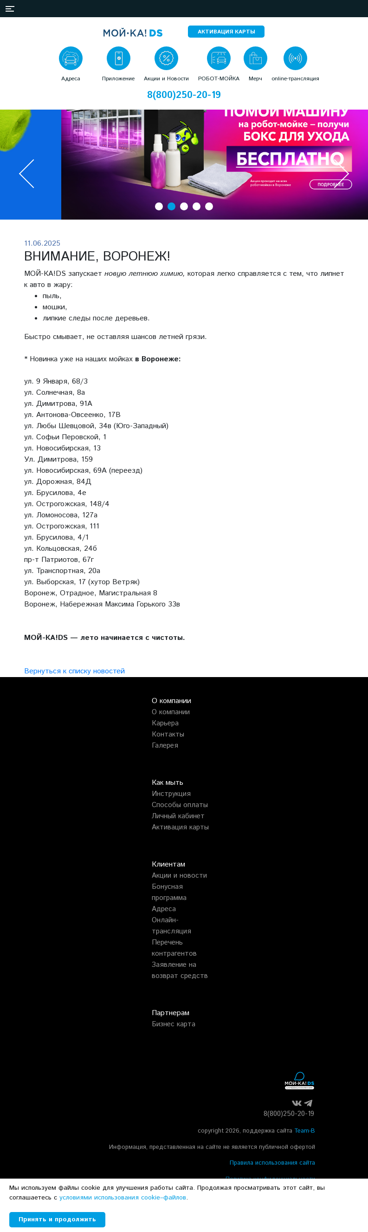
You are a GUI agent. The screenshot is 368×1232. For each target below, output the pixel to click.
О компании (171, 712)
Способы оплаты (180, 805)
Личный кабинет (178, 816)
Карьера (165, 723)
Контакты (168, 734)
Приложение (118, 79)
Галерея (165, 745)
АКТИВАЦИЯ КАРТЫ (226, 32)
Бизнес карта (173, 1024)
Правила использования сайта (272, 1163)
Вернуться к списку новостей (74, 671)
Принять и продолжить (57, 1219)
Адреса (70, 79)
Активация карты (180, 827)
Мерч (255, 79)
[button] (10, 8)
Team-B (304, 1131)
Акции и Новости (166, 79)
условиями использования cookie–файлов (122, 1197)
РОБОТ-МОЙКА (218, 79)
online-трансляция (295, 79)
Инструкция (171, 794)
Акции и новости (179, 875)
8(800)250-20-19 (184, 95)
